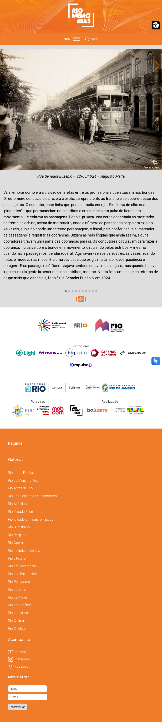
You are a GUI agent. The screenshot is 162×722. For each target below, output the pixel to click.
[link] (156, 25)
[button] (66, 291)
